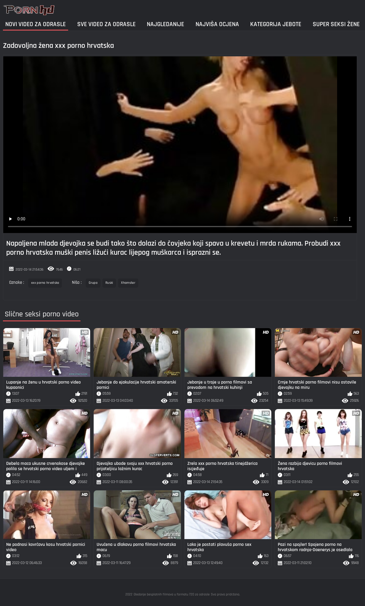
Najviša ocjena (217, 24)
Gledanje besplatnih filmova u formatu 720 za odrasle (172, 594)
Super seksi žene (336, 24)
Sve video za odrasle (106, 24)
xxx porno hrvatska (45, 283)
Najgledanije (165, 24)
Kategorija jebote (275, 24)
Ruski (109, 283)
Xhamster (128, 283)
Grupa (93, 283)
